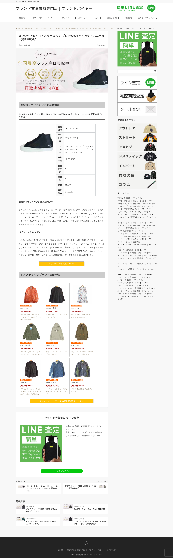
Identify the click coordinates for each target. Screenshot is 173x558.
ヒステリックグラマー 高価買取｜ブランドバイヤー (137, 288)
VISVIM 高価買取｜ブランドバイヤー (131, 198)
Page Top (86, 543)
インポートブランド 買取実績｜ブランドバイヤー (136, 225)
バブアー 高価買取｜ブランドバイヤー (132, 280)
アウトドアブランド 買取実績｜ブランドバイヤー (136, 204)
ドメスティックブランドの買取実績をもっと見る (62, 401)
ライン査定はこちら (62, 471)
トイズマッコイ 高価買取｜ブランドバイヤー (134, 253)
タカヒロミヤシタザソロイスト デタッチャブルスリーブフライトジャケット (31, 317)
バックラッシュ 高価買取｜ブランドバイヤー (134, 277)
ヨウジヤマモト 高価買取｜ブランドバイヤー (134, 294)
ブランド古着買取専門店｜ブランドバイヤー (54, 8)
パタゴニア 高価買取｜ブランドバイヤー (132, 285)
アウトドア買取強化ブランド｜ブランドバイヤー (135, 209)
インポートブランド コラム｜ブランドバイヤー (135, 223)
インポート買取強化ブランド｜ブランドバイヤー (135, 228)
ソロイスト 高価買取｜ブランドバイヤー (132, 250)
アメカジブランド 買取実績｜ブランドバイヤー (135, 215)
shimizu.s (102, 45)
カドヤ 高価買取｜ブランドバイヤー (131, 231)
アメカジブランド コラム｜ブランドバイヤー (134, 212)
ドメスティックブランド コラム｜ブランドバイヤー (137, 255)
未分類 (120, 299)
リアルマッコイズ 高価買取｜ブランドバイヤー (135, 296)
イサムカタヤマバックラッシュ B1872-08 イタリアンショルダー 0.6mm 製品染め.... (30, 391)
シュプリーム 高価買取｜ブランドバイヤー (133, 236)
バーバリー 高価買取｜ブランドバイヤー (132, 283)
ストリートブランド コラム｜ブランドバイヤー (135, 239)
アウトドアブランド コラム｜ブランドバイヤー (135, 201)
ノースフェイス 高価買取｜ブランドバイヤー (134, 275)
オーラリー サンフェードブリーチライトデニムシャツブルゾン (56, 391)
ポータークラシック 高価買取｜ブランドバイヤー (136, 291)
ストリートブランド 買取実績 (128, 242)
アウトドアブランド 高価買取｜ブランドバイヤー (136, 206)
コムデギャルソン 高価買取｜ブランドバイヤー (135, 234)
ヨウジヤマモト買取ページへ (62, 264)
